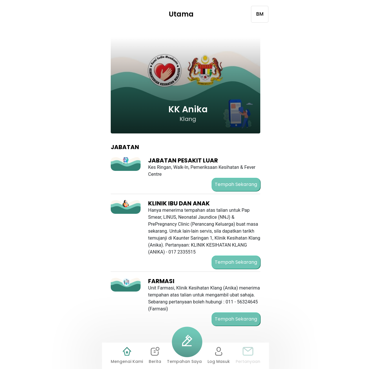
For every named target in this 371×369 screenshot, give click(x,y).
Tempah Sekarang (236, 184)
